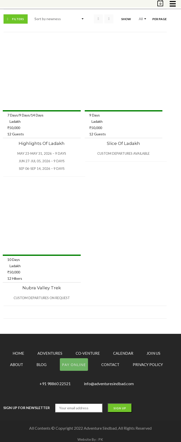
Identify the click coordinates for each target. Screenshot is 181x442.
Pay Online (74, 364)
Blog (41, 364)
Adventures (49, 353)
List (108, 18)
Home (18, 353)
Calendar (123, 353)
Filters (18, 19)
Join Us (153, 353)
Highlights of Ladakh (42, 143)
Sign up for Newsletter (26, 408)
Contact (110, 364)
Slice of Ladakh (123, 143)
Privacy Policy (148, 364)
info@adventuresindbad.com (109, 383)
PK (100, 439)
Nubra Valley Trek (41, 287)
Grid (98, 18)
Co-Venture (88, 353)
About (16, 364)
